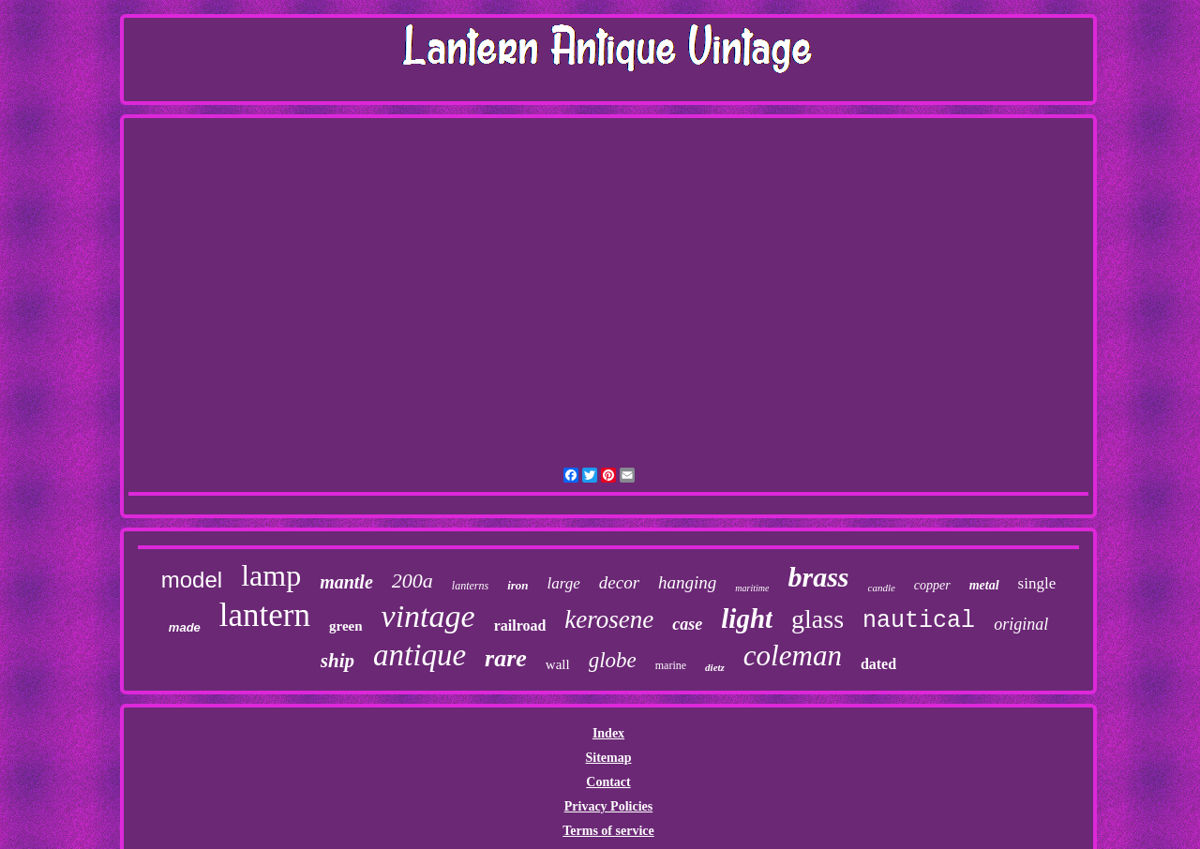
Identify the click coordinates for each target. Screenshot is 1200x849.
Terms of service (607, 831)
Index (608, 733)
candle (881, 587)
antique (419, 655)
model (191, 579)
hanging (687, 582)
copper (932, 585)
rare (506, 658)
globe (613, 660)
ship (337, 660)
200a (412, 580)
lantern (264, 615)
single (1037, 583)
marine (670, 665)
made (185, 627)
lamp (271, 575)
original (1021, 624)
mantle (346, 582)
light (746, 618)
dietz (715, 667)
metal (984, 585)
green (346, 625)
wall (558, 664)
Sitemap (608, 758)
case (687, 624)
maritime (752, 588)
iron (517, 585)
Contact (608, 782)
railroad (520, 625)
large (564, 583)
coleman (792, 655)
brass (818, 576)
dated (878, 664)
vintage (428, 616)
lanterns (470, 585)
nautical (918, 620)
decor (619, 582)
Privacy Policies (608, 806)
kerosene (608, 619)
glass (817, 618)
